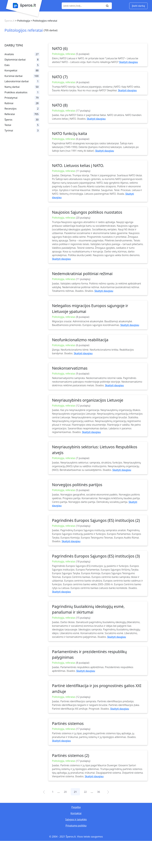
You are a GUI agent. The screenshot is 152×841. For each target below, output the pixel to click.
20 (65, 792)
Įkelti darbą (138, 6)
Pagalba (76, 807)
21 (75, 792)
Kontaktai (76, 813)
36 (98, 792)
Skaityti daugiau (128, 62)
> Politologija (22, 20)
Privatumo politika (76, 825)
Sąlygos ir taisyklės (76, 819)
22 (85, 792)
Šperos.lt (10, 20)
